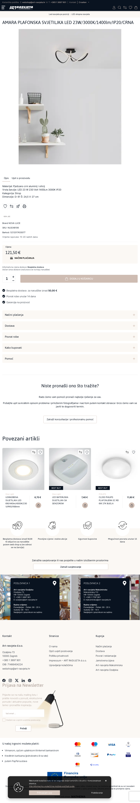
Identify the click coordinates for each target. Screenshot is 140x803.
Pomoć (9, 359)
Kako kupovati (13, 348)
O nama (53, 645)
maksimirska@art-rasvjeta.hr (98, 599)
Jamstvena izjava (105, 659)
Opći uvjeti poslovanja (61, 650)
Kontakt (72, 2)
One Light (9, 494)
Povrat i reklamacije (106, 655)
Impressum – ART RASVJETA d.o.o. (68, 659)
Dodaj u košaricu (79, 279)
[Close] (44, 792)
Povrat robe (12, 337)
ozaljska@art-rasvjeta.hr (26, 599)
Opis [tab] (6, 178)
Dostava (9, 326)
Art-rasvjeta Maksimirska (109, 664)
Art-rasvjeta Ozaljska (107, 669)
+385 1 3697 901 (58, 2)
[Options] (97, 793)
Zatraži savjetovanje (70, 566)
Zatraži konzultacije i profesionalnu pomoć (70, 419)
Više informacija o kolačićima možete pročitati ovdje (52, 786)
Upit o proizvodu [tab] (21, 178)
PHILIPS (102, 494)
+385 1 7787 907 (93, 596)
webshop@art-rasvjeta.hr (33, 2)
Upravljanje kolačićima (61, 664)
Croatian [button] (83, 2)
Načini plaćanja (14, 315)
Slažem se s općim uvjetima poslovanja (23, 719)
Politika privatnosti (58, 655)
